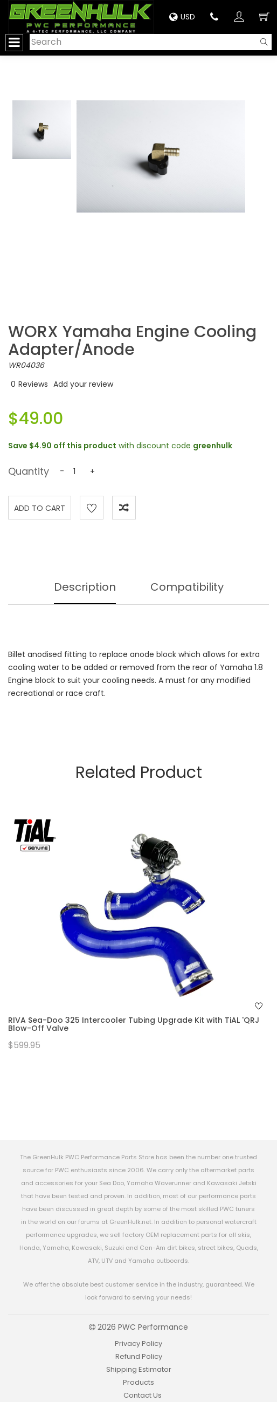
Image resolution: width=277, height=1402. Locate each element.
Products (138, 1382)
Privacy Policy (138, 1343)
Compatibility (187, 586)
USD (182, 17)
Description (85, 586)
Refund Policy (138, 1356)
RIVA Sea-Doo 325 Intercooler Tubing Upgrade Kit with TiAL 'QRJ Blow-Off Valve (133, 1024)
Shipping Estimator (138, 1369)
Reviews (33, 384)
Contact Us (142, 1395)
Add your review (83, 384)
